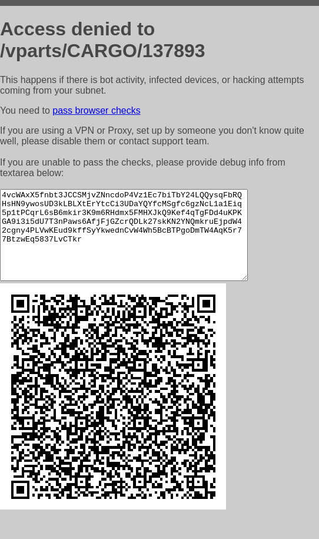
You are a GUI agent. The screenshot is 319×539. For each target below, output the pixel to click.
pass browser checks (96, 110)
